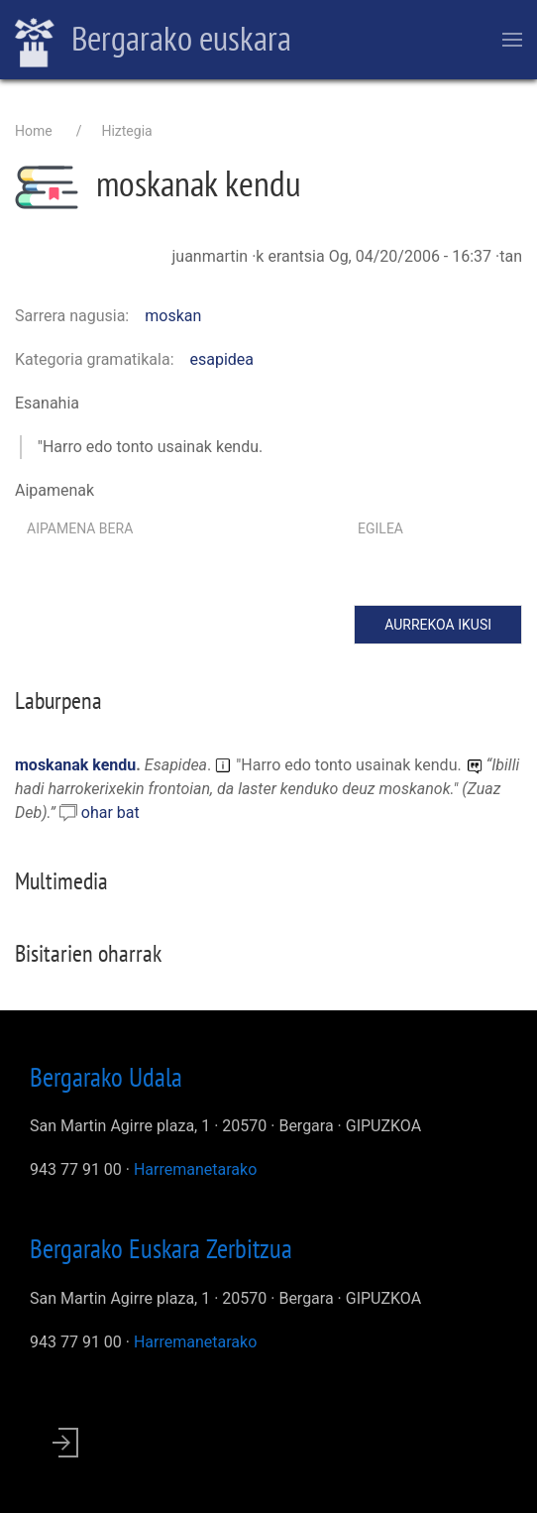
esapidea (222, 359)
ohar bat (110, 812)
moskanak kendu (75, 765)
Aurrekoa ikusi (437, 625)
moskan (173, 315)
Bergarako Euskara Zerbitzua (161, 1248)
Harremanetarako (195, 1169)
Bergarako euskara (153, 40)
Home (34, 131)
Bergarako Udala (106, 1077)
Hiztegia (126, 131)
